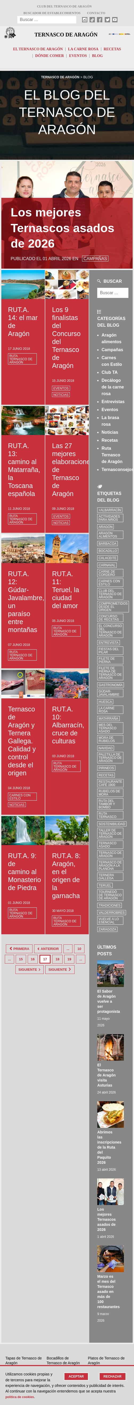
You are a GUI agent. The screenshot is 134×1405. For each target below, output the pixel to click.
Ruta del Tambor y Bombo (107, 806)
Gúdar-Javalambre (109, 695)
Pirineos (106, 770)
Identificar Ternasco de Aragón (13, 1324)
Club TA (109, 374)
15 (32, 959)
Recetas (112, 52)
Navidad (105, 750)
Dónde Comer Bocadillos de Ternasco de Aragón (63, 1235)
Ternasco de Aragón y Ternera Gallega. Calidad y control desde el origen (22, 743)
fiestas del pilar (109, 653)
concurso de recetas (109, 620)
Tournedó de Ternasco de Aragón (110, 897)
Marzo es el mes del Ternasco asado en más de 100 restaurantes (116, 1151)
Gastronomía (111, 687)
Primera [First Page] (17, 950)
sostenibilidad (112, 826)
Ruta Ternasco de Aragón (21, 362)
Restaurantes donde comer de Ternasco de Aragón (106, 1235)
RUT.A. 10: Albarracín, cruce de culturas (68, 727)
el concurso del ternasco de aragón (110, 633)
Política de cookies (22, 1397)
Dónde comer (49, 58)
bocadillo (108, 553)
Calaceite (107, 560)
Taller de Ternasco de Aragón (110, 836)
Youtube (57, 1325)
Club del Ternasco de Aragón (64, 6)
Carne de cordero (107, 575)
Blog (97, 58)
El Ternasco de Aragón (38, 52)
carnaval (107, 568)
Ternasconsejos (117, 472)
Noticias (60, 397)
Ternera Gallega (106, 879)
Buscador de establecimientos (51, 13)
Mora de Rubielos (107, 741)
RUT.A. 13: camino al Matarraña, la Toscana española (24, 471)
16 (44, 959)
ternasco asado (107, 847)
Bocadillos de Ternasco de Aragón (63, 1220)
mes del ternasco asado (107, 731)
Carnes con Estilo (20, 799)
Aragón (105, 529)
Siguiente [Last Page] (45, 976)
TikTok (55, 1305)
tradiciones (109, 908)
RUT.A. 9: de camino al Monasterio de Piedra (24, 874)
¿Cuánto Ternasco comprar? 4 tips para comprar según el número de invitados (105, 1254)
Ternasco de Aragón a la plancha (110, 868)
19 (81, 959)
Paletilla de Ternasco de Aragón (110, 760)
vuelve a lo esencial (109, 923)
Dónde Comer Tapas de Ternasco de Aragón (22, 1235)
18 (69, 959)
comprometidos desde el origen (113, 609)
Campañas (112, 352)
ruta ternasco (107, 817)
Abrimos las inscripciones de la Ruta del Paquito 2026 (117, 1064)
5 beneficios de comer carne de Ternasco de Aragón (23, 1251)
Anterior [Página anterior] (54, 950)
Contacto (96, 13)
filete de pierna (107, 662)
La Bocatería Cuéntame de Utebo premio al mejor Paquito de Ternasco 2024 (63, 1256)
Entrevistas (112, 404)
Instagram (58, 1298)
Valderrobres (112, 915)
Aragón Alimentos (108, 537)
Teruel (105, 888)
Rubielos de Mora (109, 795)
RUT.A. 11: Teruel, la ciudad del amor (65, 592)
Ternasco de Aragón (66, 35)
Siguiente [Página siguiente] (50, 968)
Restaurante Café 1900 (110, 785)
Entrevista (108, 645)
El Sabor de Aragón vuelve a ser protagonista (116, 975)
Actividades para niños (109, 520)
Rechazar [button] (111, 1377)
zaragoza (107, 932)
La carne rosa (83, 52)
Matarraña (108, 721)
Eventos (78, 58)
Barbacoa (107, 546)
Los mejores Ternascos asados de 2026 (114, 1108)
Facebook (58, 1311)
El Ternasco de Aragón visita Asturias (114, 1020)
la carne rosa (106, 712)
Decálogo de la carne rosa (112, 389)
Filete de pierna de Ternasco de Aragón (110, 675)
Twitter (56, 1318)
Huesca (105, 704)
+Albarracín (110, 512)
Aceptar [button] (74, 1377)
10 (9, 959)
